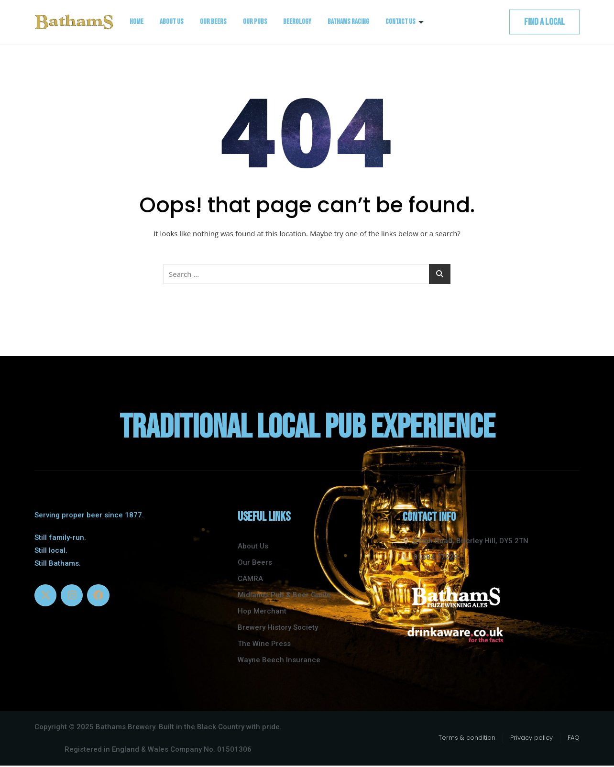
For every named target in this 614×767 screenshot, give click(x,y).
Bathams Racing (349, 21)
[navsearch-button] (490, 22)
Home (136, 21)
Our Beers (213, 21)
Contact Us (405, 21)
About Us (172, 21)
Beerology (298, 21)
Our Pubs (255, 21)
